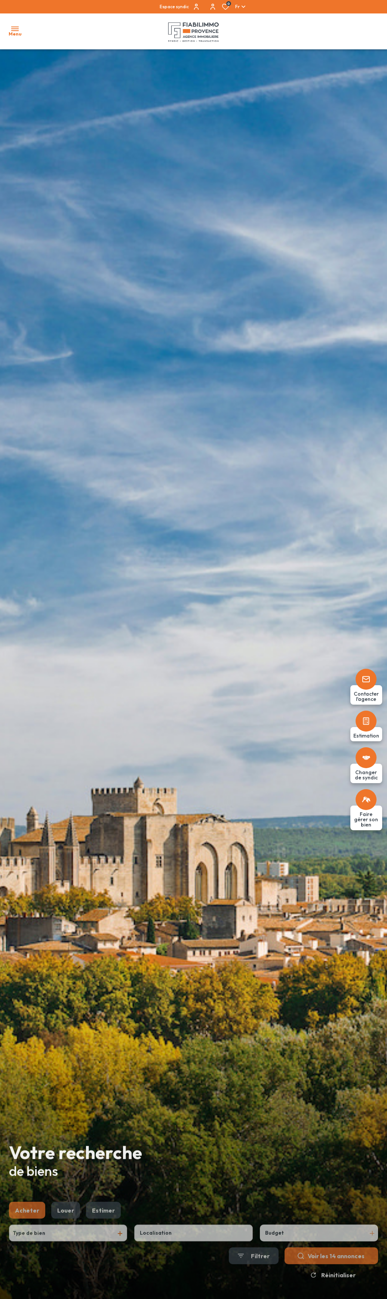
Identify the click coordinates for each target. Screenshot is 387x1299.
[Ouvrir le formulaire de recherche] (254, 1273)
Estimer (103, 1228)
